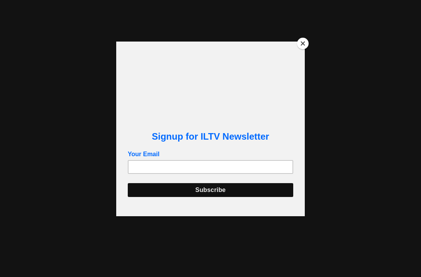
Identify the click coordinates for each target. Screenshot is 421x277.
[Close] (303, 43)
